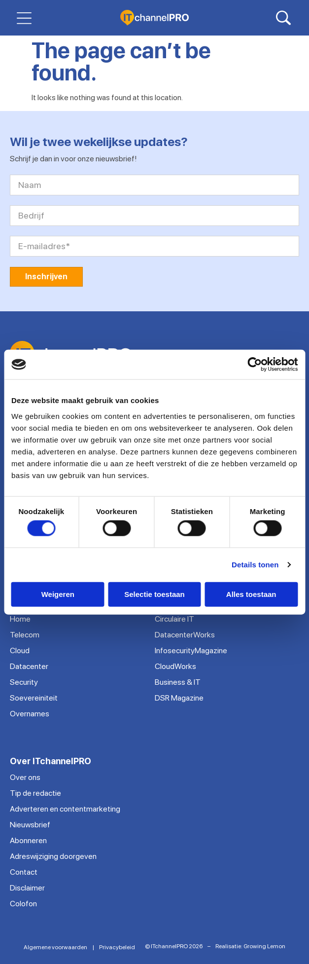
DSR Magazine (179, 698)
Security (24, 682)
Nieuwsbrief (30, 824)
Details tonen (255, 564)
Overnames (29, 713)
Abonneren (28, 840)
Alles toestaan (251, 594)
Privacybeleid (117, 947)
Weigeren (57, 594)
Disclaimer (27, 887)
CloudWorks (175, 666)
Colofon (23, 903)
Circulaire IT (174, 619)
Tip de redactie (35, 793)
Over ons (25, 777)
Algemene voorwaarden (55, 947)
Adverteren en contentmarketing (65, 809)
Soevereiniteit (34, 698)
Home (20, 619)
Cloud (20, 650)
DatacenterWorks (185, 634)
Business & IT (178, 682)
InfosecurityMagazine (191, 650)
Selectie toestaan (154, 594)
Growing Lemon (264, 946)
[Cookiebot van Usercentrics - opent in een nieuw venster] (254, 364)
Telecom (24, 634)
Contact (23, 872)
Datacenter (29, 666)
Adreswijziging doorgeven (53, 856)
